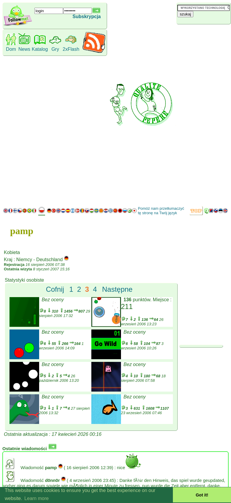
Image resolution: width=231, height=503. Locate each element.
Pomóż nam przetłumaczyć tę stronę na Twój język (161, 210)
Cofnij (55, 289)
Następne (117, 289)
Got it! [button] (202, 495)
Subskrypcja (87, 16)
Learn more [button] (36, 498)
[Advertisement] (202, 114)
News (24, 49)
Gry (55, 49)
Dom (11, 49)
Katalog (40, 49)
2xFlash (71, 49)
